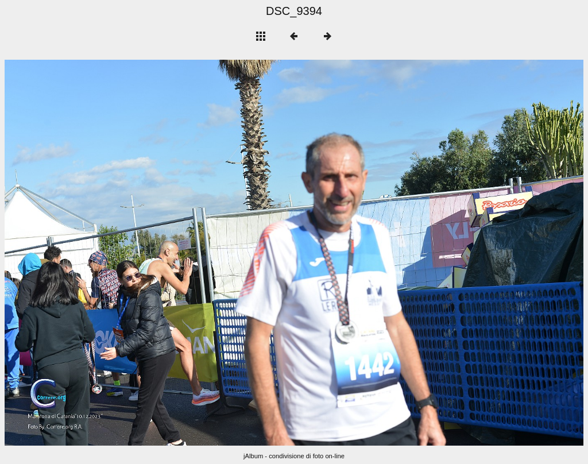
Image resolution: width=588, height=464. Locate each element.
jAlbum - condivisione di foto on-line (294, 456)
